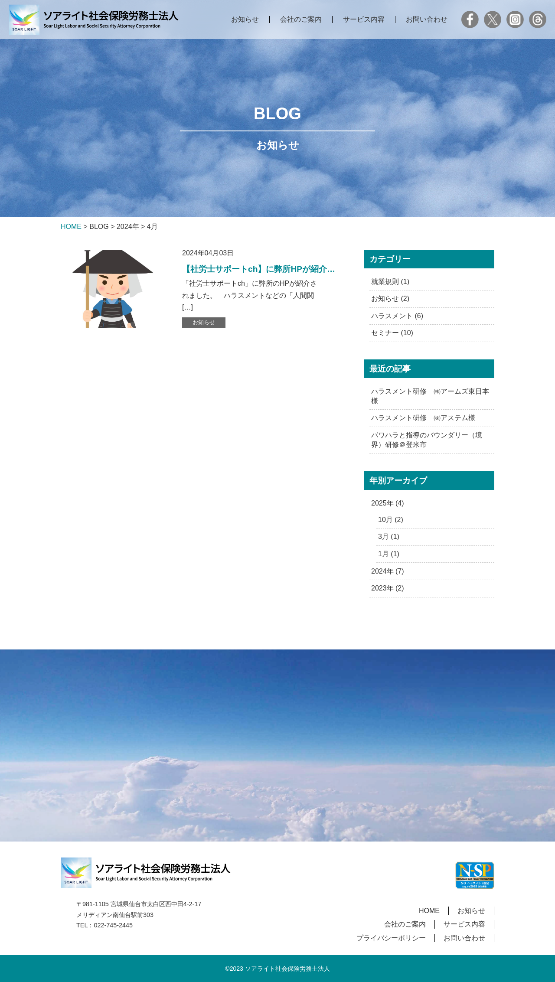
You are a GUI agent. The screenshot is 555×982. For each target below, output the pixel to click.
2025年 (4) (387, 503)
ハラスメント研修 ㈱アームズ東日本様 (430, 396)
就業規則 (385, 281)
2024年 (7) (387, 571)
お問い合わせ (426, 19)
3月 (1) (388, 536)
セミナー (385, 332)
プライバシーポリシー (391, 938)
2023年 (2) (387, 588)
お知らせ (245, 19)
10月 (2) (390, 519)
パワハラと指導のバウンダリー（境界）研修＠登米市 (426, 439)
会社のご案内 (301, 19)
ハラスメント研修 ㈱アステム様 (423, 417)
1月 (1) (388, 554)
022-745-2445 (113, 925)
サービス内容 (364, 19)
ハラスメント (392, 316)
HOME (429, 910)
